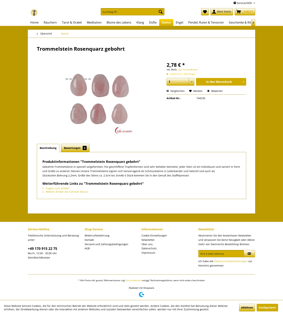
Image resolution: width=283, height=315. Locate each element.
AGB (87, 248)
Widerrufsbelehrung (97, 235)
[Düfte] (153, 22)
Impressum (148, 252)
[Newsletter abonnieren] (249, 253)
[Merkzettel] (205, 11)
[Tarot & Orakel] (71, 22)
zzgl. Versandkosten (188, 69)
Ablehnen (247, 307)
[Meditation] (94, 22)
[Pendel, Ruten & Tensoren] (206, 22)
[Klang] (140, 22)
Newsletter (148, 240)
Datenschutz (149, 248)
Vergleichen (176, 91)
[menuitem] (132, 13)
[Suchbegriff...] (132, 11)
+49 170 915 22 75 (42, 248)
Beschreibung (48, 148)
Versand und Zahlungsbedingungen (106, 244)
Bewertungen (75, 148)
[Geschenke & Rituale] (242, 22)
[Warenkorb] (245, 11)
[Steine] (166, 22)
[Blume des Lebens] (119, 22)
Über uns (147, 244)
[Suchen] (160, 11)
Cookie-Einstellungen (154, 235)
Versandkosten (133, 280)
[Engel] (179, 22)
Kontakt (89, 240)
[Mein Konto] (221, 11)
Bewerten (215, 91)
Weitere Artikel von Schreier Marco (65, 191)
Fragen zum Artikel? (55, 188)
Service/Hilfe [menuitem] (243, 3)
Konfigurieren (267, 307)
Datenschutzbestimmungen (231, 261)
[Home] (34, 22)
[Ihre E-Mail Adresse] (221, 253)
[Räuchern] (50, 22)
